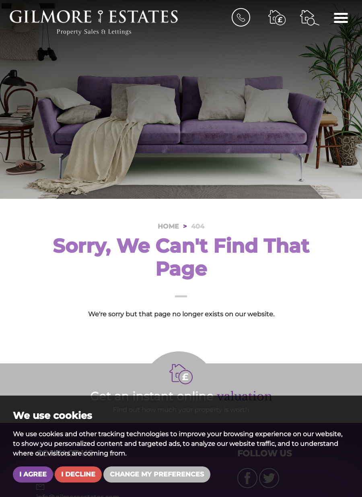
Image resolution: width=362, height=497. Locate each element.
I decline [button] (78, 474)
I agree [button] (33, 474)
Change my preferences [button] (157, 474)
